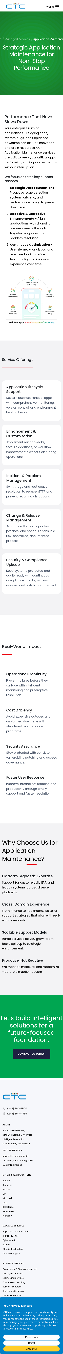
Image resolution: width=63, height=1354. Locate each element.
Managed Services (17, 39)
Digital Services (12, 1151)
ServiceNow (8, 1211)
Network (6, 1245)
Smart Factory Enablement (16, 1144)
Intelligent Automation (14, 1139)
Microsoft (7, 1198)
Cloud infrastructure (13, 1249)
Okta (5, 1203)
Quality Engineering (12, 1165)
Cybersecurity (10, 1240)
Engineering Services (13, 1278)
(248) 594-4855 (15, 1114)
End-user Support (11, 1253)
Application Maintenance (15, 1232)
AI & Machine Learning (14, 1131)
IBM (4, 1194)
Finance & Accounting (14, 1282)
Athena (6, 1181)
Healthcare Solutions (13, 1291)
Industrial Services (12, 1296)
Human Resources (12, 1287)
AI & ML (6, 1125)
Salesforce (8, 1207)
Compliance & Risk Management (20, 1269)
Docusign (7, 1185)
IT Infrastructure (10, 1236)
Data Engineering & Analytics (17, 1135)
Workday (7, 1216)
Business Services (13, 1264)
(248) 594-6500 (15, 1109)
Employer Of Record (13, 1274)
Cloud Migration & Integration (18, 1161)
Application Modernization (16, 1156)
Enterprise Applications (17, 1175)
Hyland (6, 1189)
